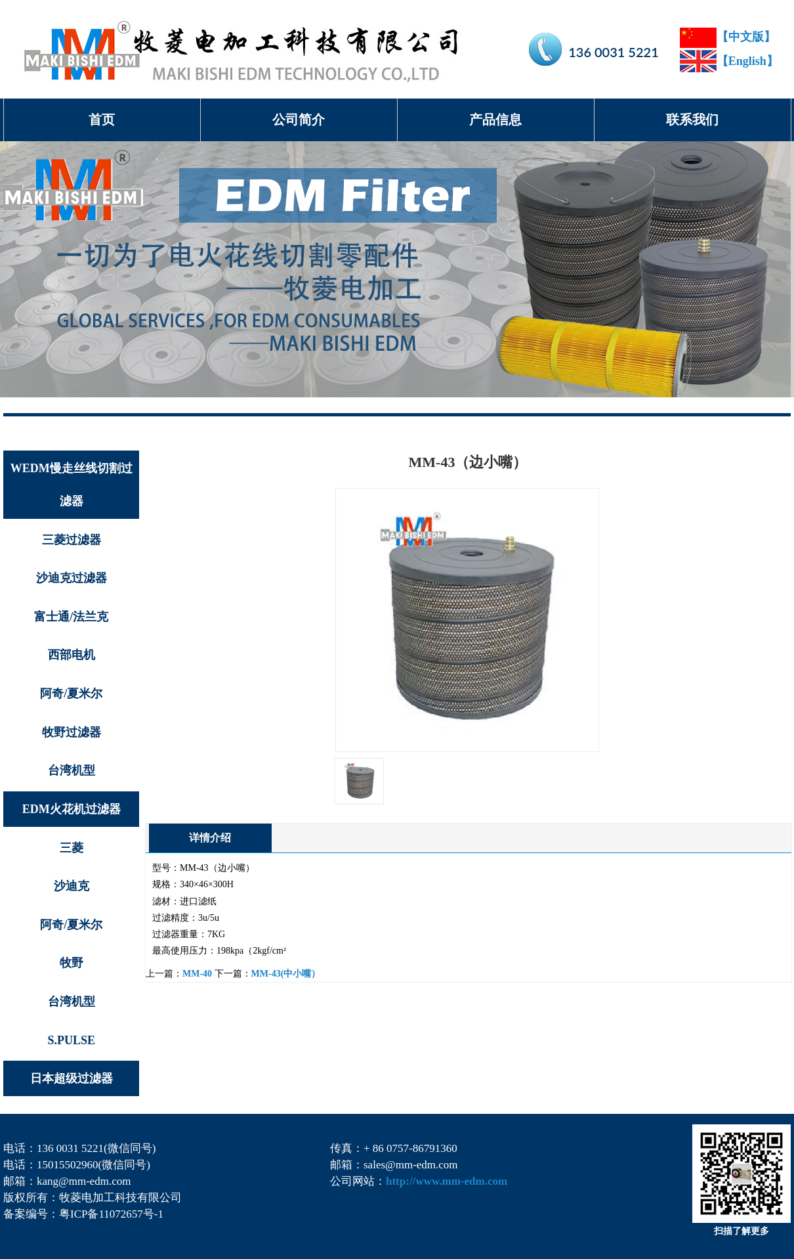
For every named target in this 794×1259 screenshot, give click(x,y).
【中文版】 (728, 36)
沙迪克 (71, 886)
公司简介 (298, 119)
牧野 (71, 962)
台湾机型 (71, 770)
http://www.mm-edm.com (446, 1181)
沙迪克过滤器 (71, 578)
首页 (102, 119)
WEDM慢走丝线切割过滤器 (71, 485)
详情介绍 (210, 837)
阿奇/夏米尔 (71, 693)
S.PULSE (71, 1040)
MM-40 (197, 974)
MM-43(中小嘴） (286, 974)
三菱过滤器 (71, 539)
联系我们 (692, 119)
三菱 (71, 847)
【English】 (729, 61)
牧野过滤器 (71, 732)
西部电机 (71, 654)
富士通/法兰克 (71, 616)
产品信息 (495, 119)
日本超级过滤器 (71, 1078)
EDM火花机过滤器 (71, 809)
